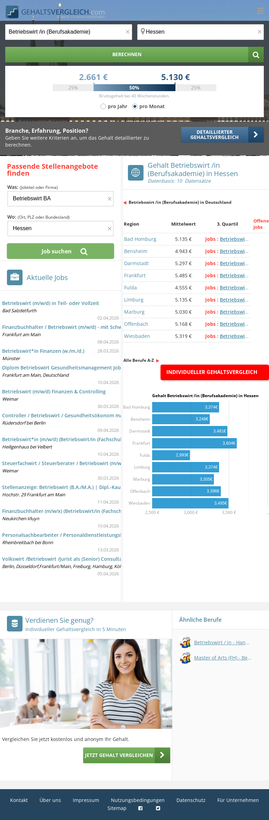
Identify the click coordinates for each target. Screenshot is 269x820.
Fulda (130, 287)
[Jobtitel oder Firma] (60, 199)
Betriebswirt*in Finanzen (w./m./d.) (43, 351)
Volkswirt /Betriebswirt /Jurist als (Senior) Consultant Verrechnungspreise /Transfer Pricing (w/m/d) (119, 559)
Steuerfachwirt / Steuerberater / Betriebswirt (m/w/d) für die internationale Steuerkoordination (115, 463)
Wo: (38, 216)
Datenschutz (191, 800)
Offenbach (136, 324)
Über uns (50, 800)
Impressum (86, 800)
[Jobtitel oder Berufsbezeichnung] (68, 32)
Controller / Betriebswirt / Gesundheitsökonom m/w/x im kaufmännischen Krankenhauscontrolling (119, 415)
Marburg (134, 311)
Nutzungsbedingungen (138, 800)
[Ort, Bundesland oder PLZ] (200, 32)
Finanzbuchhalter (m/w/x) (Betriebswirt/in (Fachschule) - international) (84, 511)
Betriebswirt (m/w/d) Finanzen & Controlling (54, 391)
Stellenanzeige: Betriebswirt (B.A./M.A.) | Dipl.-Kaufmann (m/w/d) (78, 487)
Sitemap (117, 808)
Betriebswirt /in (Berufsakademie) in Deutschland (180, 202)
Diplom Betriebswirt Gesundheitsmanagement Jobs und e (70, 367)
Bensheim (135, 251)
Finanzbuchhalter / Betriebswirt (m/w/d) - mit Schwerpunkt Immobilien (85, 327)
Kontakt (19, 800)
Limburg (134, 299)
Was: (32, 187)
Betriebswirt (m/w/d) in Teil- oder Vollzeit (50, 303)
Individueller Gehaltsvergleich (211, 371)
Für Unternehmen (238, 800)
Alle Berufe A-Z (138, 360)
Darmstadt (136, 263)
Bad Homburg (140, 239)
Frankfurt (135, 275)
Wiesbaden (137, 336)
